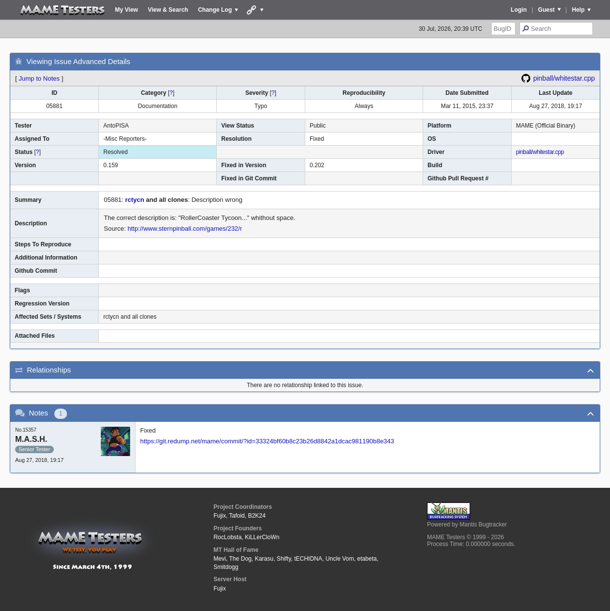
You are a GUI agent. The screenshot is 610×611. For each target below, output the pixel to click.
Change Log (215, 9)
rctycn (134, 199)
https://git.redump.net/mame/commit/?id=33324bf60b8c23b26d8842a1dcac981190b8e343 (267, 441)
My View (126, 9)
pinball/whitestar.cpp (564, 78)
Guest (546, 9)
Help (578, 9)
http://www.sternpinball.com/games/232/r (185, 228)
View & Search (168, 9)
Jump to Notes (39, 78)
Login (519, 9)
